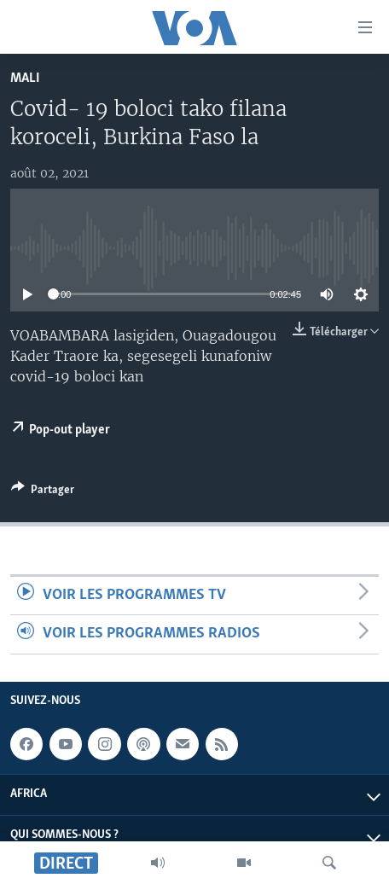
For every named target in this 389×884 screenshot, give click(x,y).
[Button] (42, 492)
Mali (25, 78)
